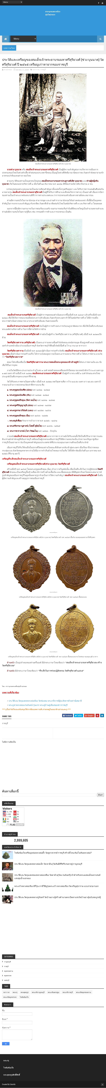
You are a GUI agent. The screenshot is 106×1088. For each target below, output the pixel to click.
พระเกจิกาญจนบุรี (38, 992)
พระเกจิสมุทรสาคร (9, 997)
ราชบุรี (43, 69)
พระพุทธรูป (25, 992)
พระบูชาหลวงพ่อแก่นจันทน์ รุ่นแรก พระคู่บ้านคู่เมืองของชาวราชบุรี (38, 705)
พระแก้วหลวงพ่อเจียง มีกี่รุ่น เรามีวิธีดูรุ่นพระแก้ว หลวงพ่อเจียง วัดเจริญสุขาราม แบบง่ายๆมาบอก (56, 885)
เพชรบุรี (6, 980)
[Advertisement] (53, 27)
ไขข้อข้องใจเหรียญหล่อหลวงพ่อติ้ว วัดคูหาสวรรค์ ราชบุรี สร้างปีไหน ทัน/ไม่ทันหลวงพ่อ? (53, 852)
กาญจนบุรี (7, 962)
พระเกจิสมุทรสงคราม (83, 992)
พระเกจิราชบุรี (68, 992)
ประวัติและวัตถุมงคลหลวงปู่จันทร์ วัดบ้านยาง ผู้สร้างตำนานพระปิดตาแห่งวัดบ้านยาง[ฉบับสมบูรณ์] (57, 897)
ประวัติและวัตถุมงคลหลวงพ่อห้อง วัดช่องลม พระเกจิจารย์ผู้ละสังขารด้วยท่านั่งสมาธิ (45, 700)
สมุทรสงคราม (8, 971)
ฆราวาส (36, 69)
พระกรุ (15, 992)
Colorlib (12, 1084)
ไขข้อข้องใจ (24, 997)
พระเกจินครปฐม (53, 992)
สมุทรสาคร (7, 975)
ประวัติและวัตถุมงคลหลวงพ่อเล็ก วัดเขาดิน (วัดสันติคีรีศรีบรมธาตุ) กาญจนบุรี (48, 863)
